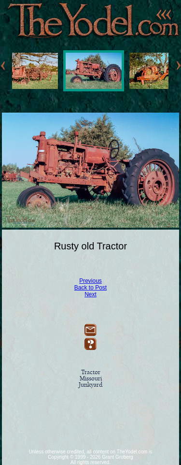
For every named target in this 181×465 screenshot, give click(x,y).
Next (90, 294)
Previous (90, 280)
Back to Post (90, 287)
